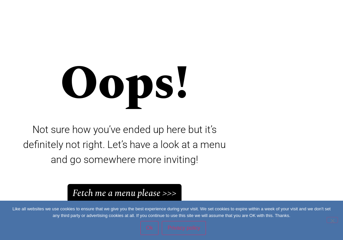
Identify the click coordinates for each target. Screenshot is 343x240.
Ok (149, 228)
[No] (332, 220)
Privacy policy (183, 228)
